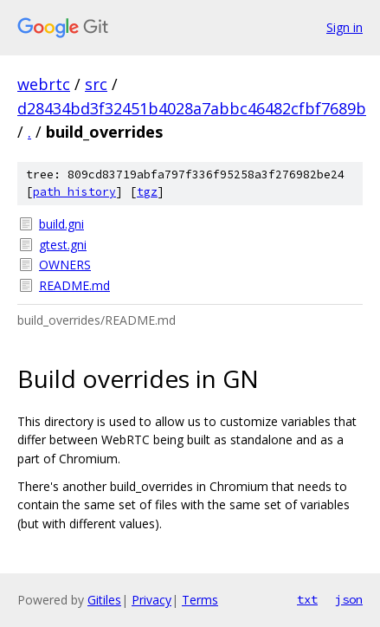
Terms (200, 599)
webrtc (43, 84)
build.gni (61, 224)
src (96, 84)
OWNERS (65, 264)
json (349, 599)
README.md (74, 285)
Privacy (151, 599)
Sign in (344, 27)
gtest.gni (63, 244)
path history (74, 191)
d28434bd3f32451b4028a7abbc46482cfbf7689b (191, 108)
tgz (147, 191)
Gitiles (104, 599)
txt (307, 599)
